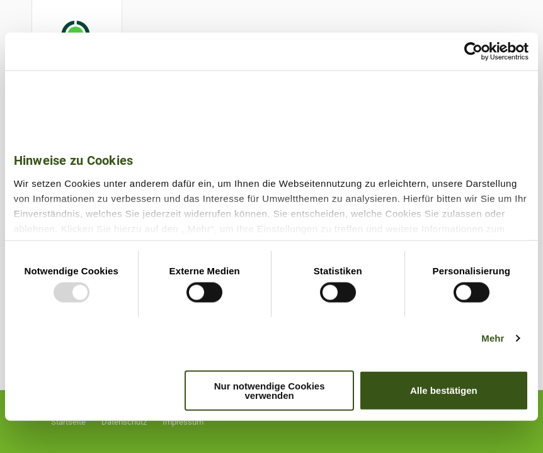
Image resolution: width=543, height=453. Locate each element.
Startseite (68, 422)
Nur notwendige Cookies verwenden (269, 390)
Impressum (183, 422)
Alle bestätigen (443, 390)
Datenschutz (124, 422)
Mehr (492, 338)
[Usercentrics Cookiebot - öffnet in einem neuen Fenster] (473, 51)
